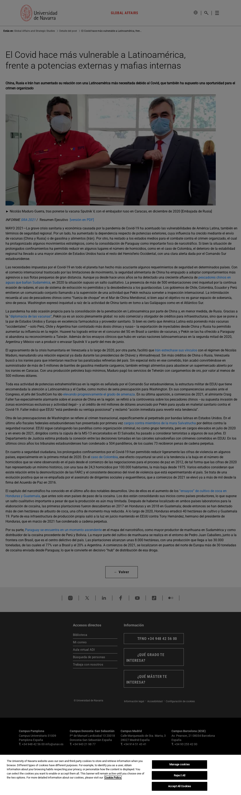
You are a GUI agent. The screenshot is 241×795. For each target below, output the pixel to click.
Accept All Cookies (179, 786)
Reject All (179, 775)
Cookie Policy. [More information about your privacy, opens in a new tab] (113, 777)
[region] (120, 775)
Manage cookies (179, 764)
